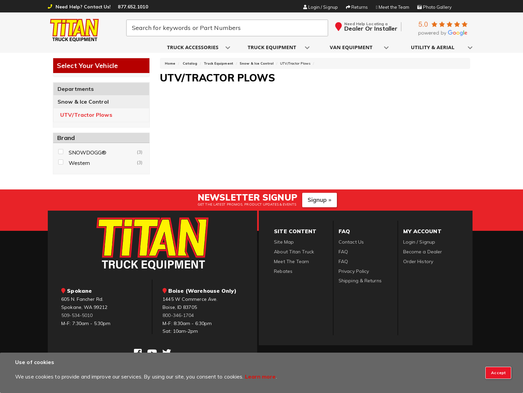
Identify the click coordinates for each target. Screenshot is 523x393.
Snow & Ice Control (83, 103)
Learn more (260, 376)
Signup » (320, 201)
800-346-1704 (178, 317)
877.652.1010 (133, 7)
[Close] (498, 373)
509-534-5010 (77, 317)
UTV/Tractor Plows (86, 117)
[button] (193, 48)
